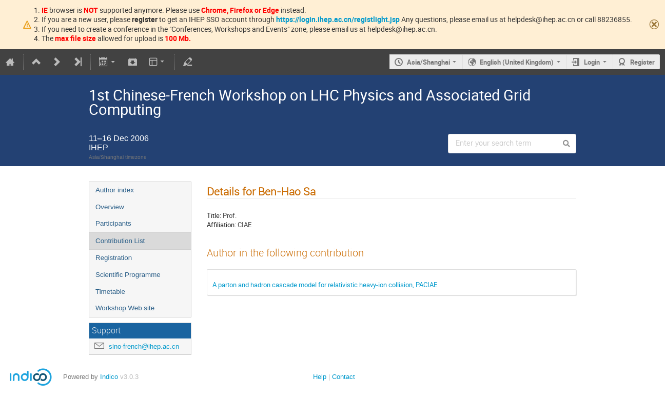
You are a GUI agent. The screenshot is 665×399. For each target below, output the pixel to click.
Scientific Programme (128, 274)
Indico (109, 376)
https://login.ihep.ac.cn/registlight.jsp (338, 19)
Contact (343, 376)
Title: (214, 215)
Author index (114, 190)
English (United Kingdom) (517, 62)
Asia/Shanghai (428, 62)
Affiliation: (221, 224)
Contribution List (120, 241)
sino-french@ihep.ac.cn (144, 346)
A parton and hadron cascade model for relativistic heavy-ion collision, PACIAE (324, 284)
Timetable (110, 291)
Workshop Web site (124, 308)
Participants (113, 223)
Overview (109, 207)
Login (592, 62)
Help (319, 376)
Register (642, 62)
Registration (113, 258)
